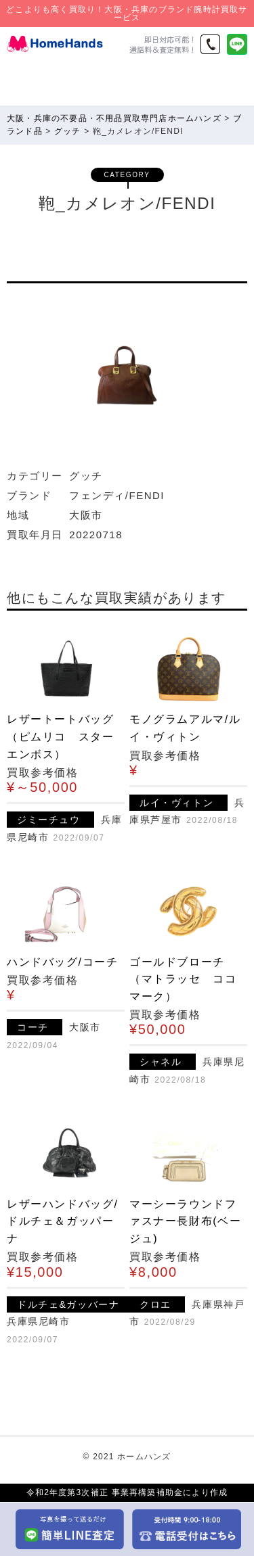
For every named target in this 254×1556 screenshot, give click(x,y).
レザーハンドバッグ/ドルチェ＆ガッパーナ (62, 1221)
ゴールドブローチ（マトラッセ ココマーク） (182, 979)
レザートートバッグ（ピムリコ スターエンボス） (60, 736)
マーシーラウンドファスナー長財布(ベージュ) (185, 1221)
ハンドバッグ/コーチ (62, 962)
